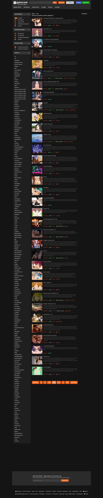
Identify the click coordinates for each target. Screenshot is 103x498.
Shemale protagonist (19, 369)
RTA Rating (41, 493)
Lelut (16, 223)
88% (49, 88)
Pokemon (17, 295)
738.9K (45, 300)
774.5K (45, 236)
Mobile (16, 243)
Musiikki (16, 248)
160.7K (45, 173)
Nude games (17, 258)
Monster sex (17, 245)
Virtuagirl (17, 423)
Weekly (16, 431)
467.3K (45, 258)
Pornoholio (17, 306)
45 (54, 226)
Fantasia (16, 143)
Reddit (86, 493)
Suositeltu (17, 385)
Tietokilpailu (17, 396)
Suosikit (44, 7)
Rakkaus (16, 318)
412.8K (45, 279)
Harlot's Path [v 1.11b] (47, 314)
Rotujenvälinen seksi (19, 327)
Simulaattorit (18, 371)
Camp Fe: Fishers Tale (47, 124)
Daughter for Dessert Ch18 (48, 240)
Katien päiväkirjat (18, 212)
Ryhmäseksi (17, 337)
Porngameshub (18, 302)
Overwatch (17, 270)
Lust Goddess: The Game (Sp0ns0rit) (51, 39)
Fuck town (17, 160)
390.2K (45, 109)
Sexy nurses (17, 360)
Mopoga (16, 247)
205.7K (45, 131)
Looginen (17, 231)
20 (54, 289)
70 (53, 78)
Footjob (16, 156)
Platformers (17, 291)
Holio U (16, 179)
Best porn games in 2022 (20, 91)
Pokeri (16, 296)
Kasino (16, 208)
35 (54, 247)
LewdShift (45, 102)
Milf (15, 239)
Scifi (16, 348)
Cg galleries (17, 114)
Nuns (16, 262)
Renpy (16, 323)
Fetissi (16, 152)
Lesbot (16, 225)
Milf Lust (45, 250)
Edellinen (35, 382)
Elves (16, 133)
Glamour (16, 168)
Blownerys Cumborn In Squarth (49, 155)
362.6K (45, 57)
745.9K (45, 226)
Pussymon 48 (46, 208)
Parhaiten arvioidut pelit (22, 24)
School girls (17, 346)
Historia (50, 7)
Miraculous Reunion (47, 113)
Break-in (45, 176)
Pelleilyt (16, 281)
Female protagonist (19, 147)
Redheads (17, 321)
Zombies (17, 441)
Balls (16, 85)
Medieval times (18, 235)
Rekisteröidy (85, 2)
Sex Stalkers (45, 187)
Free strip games (18, 158)
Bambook (17, 87)
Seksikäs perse (18, 354)
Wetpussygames (18, 433)
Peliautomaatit (18, 279)
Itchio (16, 197)
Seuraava (73, 382)
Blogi (67, 493)
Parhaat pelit (19, 20)
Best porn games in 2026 (20, 99)
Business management (20, 110)
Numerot (17, 260)
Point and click (18, 293)
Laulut (16, 222)
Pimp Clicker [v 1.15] (47, 28)
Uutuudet (57, 7)
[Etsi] (41, 2)
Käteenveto (17, 210)
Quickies (16, 316)
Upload (61, 2)
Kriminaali (17, 218)
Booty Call (17, 106)
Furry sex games (18, 162)
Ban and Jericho (46, 272)
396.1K (45, 67)
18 (54, 57)
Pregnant (17, 312)
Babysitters (17, 83)
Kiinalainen (17, 214)
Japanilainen (17, 200)
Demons (16, 125)
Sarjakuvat (17, 344)
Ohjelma (16, 266)
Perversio (17, 285)
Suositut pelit (19, 22)
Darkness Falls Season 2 (48, 324)
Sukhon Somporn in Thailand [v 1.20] (50, 293)
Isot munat (17, 193)
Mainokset (65, 491)
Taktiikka (17, 389)
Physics (16, 287)
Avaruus (16, 81)
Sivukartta (59, 491)
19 (54, 236)
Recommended (59, 78)
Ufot (16, 406)
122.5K (45, 215)
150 (59, 382)
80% (49, 25)
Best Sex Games (26, 491)
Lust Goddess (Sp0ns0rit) (48, 92)
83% (49, 35)
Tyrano (16, 404)
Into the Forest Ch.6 (47, 261)
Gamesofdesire (18, 164)
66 (53, 35)
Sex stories (17, 366)
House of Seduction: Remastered (50, 50)
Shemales (17, 368)
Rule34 (16, 333)
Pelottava (17, 283)
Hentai (16, 175)
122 (53, 25)
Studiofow (17, 381)
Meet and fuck (18, 237)
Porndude (17, 300)
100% (49, 46)
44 (54, 321)
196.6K (45, 141)
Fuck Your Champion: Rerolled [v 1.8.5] (51, 81)
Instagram (80, 493)
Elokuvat (16, 131)
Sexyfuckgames (18, 358)
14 (54, 342)
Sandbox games (18, 341)
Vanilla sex (17, 418)
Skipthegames (18, 377)
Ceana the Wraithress (47, 166)
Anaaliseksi (17, 76)
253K (45, 152)
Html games (17, 183)
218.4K (45, 289)
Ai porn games (18, 70)
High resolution (18, 177)
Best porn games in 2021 (20, 89)
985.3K (45, 310)
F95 (15, 141)
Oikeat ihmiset (18, 268)
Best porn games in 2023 (20, 93)
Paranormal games (19, 275)
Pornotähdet (17, 308)
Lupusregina (46, 60)
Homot (16, 181)
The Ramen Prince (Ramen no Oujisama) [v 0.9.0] (53, 18)
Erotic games (18, 137)
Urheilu (16, 416)
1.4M (45, 35)
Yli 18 (16, 439)
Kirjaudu (78, 2)
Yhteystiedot (48, 491)
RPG (16, 329)
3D (15, 58)
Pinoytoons (17, 289)
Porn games (17, 310)
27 (54, 374)
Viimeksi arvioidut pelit (21, 49)
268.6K (45, 342)
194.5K (45, 162)
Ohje (70, 491)
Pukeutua (17, 314)
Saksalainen (17, 339)
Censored (17, 112)
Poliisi (16, 298)
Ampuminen (17, 74)
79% (50, 67)
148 (49, 382)
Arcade (16, 79)
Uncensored (17, 410)
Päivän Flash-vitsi (18, 271)
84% (50, 120)
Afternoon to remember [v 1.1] (49, 229)
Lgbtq (16, 229)
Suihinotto (17, 383)
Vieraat (16, 421)
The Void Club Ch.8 (47, 145)
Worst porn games (19, 435)
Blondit (16, 102)
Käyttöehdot (75, 491)
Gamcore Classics (34, 493)
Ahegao (16, 66)
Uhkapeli (16, 408)
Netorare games (18, 254)
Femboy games (18, 149)
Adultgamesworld (19, 62)
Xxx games (17, 437)
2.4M (45, 88)
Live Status (48, 493)
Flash (16, 154)
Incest (16, 187)
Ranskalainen (18, 320)
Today (16, 398)
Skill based (17, 375)
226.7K (45, 268)
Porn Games (55, 493)
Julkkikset (17, 206)
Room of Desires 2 (47, 282)
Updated (16, 414)
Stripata (16, 379)
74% (50, 363)
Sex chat (17, 362)
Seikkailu (17, 350)
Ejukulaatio (17, 129)
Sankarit (16, 343)
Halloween (17, 170)
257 (67, 382)
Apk (15, 77)
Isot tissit (17, 195)
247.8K (45, 194)
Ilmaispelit (17, 185)
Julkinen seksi (18, 204)
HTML (58, 25)
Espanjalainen (18, 139)
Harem (16, 173)
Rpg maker (17, 331)
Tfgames (17, 394)
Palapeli (16, 273)
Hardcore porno (18, 172)
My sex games (18, 252)
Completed (17, 118)
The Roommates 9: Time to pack (50, 335)
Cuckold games (18, 120)
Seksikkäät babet (18, 356)
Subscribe (65, 480)
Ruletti (16, 335)
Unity (16, 412)
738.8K (45, 120)
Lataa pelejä (41, 491)
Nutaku (16, 264)
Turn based (17, 402)
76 (54, 120)
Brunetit (16, 108)
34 (54, 300)
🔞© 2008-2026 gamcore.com (22, 493)
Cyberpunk (17, 124)
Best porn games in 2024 (20, 95)
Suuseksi (17, 387)
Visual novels (17, 425)
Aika (16, 68)
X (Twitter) (72, 493)
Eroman (16, 135)
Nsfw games (17, 256)
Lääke (16, 220)
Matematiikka (18, 233)
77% (50, 141)
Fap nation (17, 145)
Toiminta (17, 400)
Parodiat (16, 277)
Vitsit (16, 427)
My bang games (18, 250)
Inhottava (17, 189)
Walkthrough (17, 429)
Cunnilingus (17, 122)
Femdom (17, 150)
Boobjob (16, 104)
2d (15, 56)
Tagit (33, 491)
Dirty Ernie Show (18, 127)
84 (53, 88)
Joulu (16, 202)
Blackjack (17, 100)
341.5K (45, 332)
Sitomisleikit (17, 373)
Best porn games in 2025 (20, 97)
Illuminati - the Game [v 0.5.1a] (49, 303)
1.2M (45, 78)
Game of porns (18, 166)
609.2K (45, 321)
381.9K (45, 374)
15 (54, 67)
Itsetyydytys (17, 198)
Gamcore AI (61, 493)
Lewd (16, 227)
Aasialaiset (17, 60)
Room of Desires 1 (47, 367)
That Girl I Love (46, 356)
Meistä (54, 491)
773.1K (45, 363)
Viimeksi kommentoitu (21, 47)
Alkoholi (16, 72)
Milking (16, 241)
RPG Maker (72, 78)
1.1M (45, 25)
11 (54, 194)
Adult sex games (18, 64)
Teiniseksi (17, 393)
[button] (70, 2)
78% (50, 57)
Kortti (16, 216)
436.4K (45, 247)
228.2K (45, 184)
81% (50, 226)
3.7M (45, 46)
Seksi (16, 352)
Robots (16, 325)
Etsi (36, 491)
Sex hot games (18, 364)
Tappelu (16, 391)
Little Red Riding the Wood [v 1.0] (50, 219)
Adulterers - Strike (47, 134)
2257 (80, 491)
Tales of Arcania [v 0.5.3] (48, 71)
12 (53, 152)
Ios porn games (18, 191)
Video (16, 419)
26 (54, 279)
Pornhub (16, 304)
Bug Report (18, 491)
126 (54, 310)
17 (54, 109)
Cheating (17, 116)
